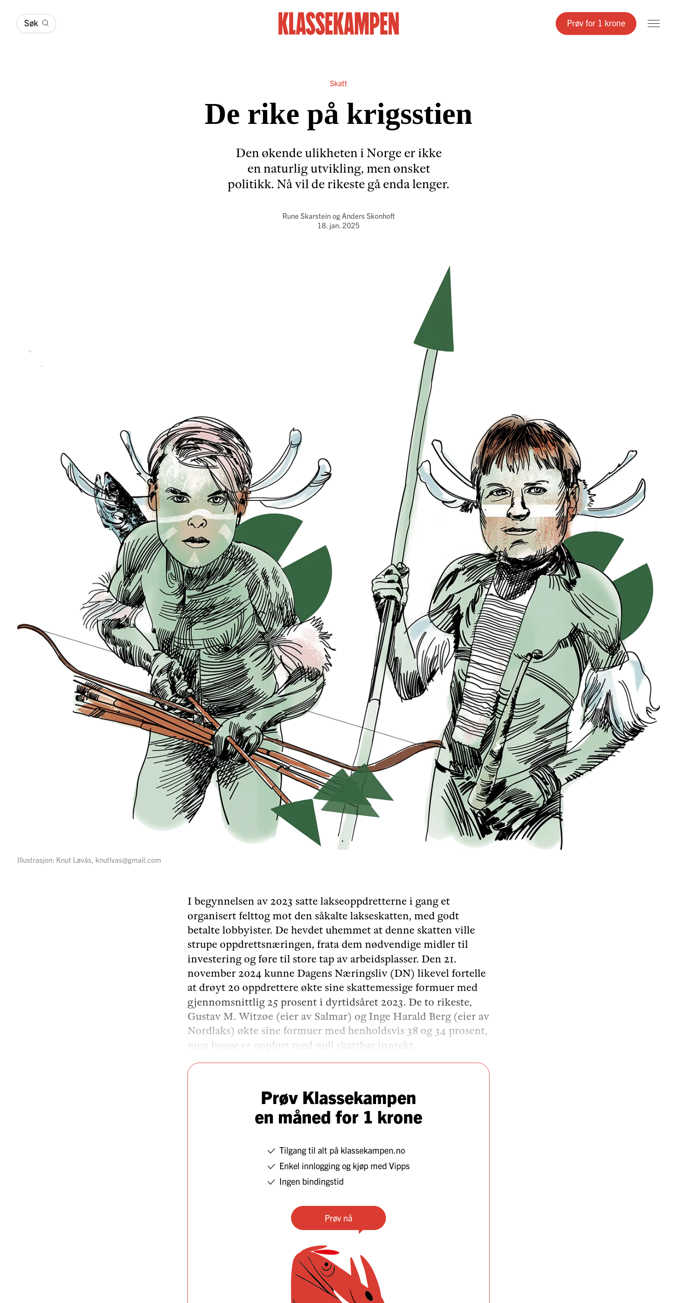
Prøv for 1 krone (596, 22)
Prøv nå (338, 1217)
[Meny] (654, 23)
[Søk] (36, 23)
